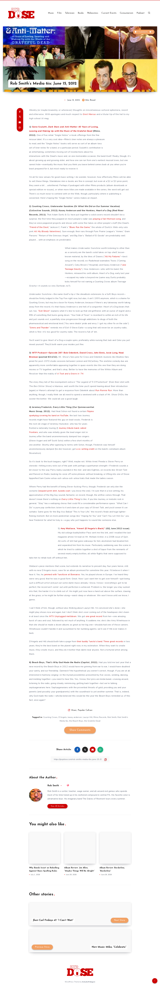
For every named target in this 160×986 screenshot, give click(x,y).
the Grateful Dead (92, 721)
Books (81, 13)
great (112, 641)
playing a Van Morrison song (107, 218)
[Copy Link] (80, 759)
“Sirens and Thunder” (39, 327)
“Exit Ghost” (44, 310)
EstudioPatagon (88, 982)
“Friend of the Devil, (39, 227)
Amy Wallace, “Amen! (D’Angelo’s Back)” (83, 528)
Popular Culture (85, 710)
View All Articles (57, 806)
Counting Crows (50, 717)
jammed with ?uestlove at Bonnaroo (62, 574)
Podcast (140, 13)
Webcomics (92, 13)
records (119, 641)
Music (51, 13)
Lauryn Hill (88, 717)
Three (106, 641)
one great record (94, 616)
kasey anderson (75, 717)
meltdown (62, 616)
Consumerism (126, 13)
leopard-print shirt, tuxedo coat (54, 490)
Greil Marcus (89, 114)
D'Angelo (63, 717)
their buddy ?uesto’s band (89, 641)
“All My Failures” (112, 256)
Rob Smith (112, 717)
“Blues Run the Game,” (80, 227)
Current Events (108, 13)
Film (59, 13)
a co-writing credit (85, 449)
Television (69, 13)
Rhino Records (100, 717)
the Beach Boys (76, 721)
